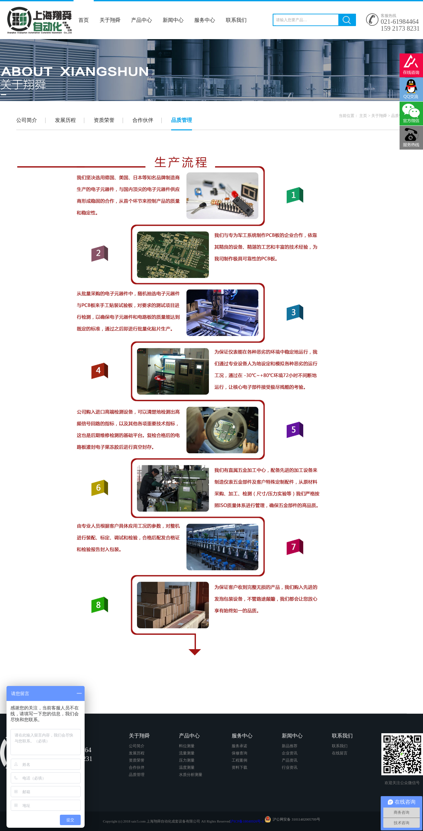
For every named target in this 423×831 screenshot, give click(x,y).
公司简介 (26, 120)
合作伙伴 (142, 120)
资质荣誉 (104, 120)
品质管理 (399, 115)
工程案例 (239, 760)
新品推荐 (289, 746)
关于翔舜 (110, 20)
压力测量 (187, 760)
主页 (363, 115)
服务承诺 (239, 746)
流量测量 (187, 753)
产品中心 (141, 20)
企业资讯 (289, 753)
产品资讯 (289, 760)
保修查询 (239, 753)
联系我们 (236, 20)
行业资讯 (289, 767)
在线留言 (340, 753)
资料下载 (239, 767)
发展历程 (65, 120)
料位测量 (187, 746)
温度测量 (187, 767)
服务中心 (204, 20)
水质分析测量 (190, 774)
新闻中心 (173, 20)
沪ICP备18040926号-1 (247, 821)
